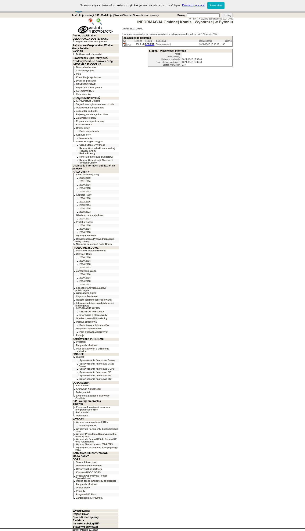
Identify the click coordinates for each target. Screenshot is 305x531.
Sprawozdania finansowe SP (95, 372)
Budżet (80, 357)
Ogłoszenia (82, 415)
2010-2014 (85, 184)
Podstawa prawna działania (91, 250)
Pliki (78, 74)
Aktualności (82, 385)
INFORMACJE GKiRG (88, 308)
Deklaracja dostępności (89, 54)
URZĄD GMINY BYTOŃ (86, 98)
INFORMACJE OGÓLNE (87, 64)
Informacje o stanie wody (93, 315)
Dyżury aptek (83, 392)
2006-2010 (85, 178)
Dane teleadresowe (86, 67)
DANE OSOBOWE (86, 84)
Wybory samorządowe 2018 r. (92, 422)
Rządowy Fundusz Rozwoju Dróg (93, 61)
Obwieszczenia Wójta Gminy (92, 318)
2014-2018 (85, 188)
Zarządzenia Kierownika (89, 497)
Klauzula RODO (84, 124)
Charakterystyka (85, 70)
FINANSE (78, 354)
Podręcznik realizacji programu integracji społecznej (93, 408)
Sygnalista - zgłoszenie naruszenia (95, 104)
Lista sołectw (83, 94)
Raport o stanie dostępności (91, 41)
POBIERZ (149, 44)
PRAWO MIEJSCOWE (85, 247)
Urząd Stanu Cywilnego (92, 145)
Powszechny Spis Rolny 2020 (90, 58)
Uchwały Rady (84, 254)
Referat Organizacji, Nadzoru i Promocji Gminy (96, 161)
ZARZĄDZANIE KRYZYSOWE (90, 453)
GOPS (76, 459)
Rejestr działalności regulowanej (94, 299)
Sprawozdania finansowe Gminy (97, 360)
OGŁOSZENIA (81, 382)
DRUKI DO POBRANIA (91, 311)
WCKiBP (78, 51)
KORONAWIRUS (85, 91)
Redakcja (106, 15)
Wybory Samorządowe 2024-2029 (94, 444)
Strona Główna (123, 15)
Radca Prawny (87, 153)
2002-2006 (85, 181)
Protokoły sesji (84, 222)
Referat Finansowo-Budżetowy (96, 156)
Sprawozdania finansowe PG (95, 375)
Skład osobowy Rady (87, 174)
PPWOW (78, 404)
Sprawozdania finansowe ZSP (95, 379)
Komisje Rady (84, 195)
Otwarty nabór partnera (89, 469)
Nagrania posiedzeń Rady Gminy (94, 244)
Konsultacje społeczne (88, 77)
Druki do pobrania (86, 80)
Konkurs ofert (83, 134)
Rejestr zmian (81, 514)
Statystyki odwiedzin (85, 526)
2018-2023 (85, 191)
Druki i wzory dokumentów (94, 325)
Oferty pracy (83, 128)
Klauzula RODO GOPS (88, 472)
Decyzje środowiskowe (88, 328)
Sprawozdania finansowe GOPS (97, 368)
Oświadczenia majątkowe (90, 107)
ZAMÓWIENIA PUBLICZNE (88, 339)
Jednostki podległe (86, 111)
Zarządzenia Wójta (86, 271)
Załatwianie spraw (86, 117)
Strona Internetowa (86, 462)
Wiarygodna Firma (86, 293)
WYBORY (78, 419)
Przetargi (81, 342)
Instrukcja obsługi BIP (85, 15)
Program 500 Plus (86, 494)
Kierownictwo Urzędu (88, 101)
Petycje (80, 335)
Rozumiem (215, 5)
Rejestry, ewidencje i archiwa (92, 114)
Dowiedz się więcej (193, 5)
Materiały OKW (87, 425)
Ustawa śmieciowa (86, 321)
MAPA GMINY (81, 456)
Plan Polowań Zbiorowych (93, 332)
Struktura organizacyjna (89, 141)
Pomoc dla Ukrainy (84, 35)
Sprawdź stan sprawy (146, 15)
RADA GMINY (81, 171)
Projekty (80, 491)
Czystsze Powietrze (86, 296)
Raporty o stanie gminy (89, 87)
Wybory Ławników (86, 235)
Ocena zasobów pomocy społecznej (96, 481)
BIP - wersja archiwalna (87, 401)
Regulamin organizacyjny (90, 121)
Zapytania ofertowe (86, 345)
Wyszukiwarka (81, 510)
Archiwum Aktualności (88, 389)
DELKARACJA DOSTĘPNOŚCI (91, 38)
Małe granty (85, 138)
